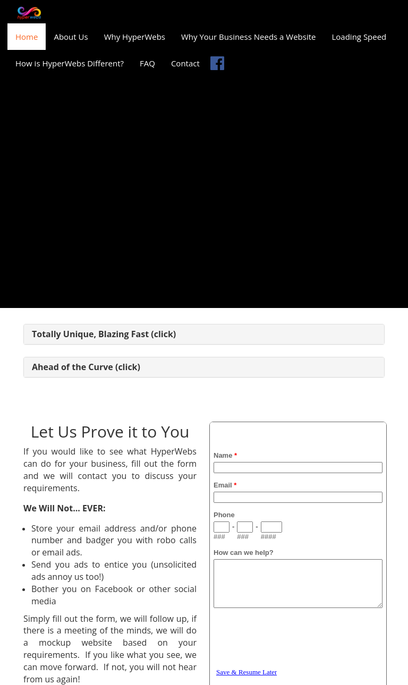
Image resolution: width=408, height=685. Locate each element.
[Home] (29, 13)
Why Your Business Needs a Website (248, 36)
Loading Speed (359, 36)
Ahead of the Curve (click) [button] (86, 367)
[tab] (204, 334)
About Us (71, 36)
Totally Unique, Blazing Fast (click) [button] (104, 334)
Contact (185, 63)
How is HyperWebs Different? (69, 63)
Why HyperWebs (134, 36)
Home (26, 36)
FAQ (147, 63)
